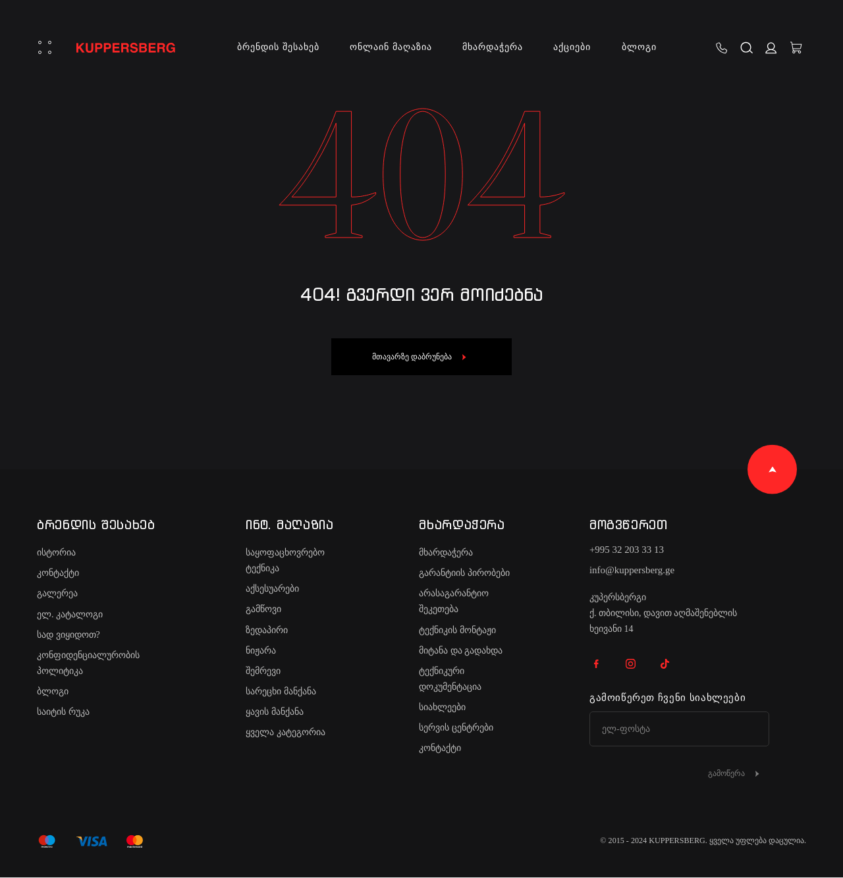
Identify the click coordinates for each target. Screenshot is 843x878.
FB (597, 663)
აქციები (572, 47)
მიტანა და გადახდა (461, 651)
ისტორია (56, 552)
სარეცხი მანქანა (281, 691)
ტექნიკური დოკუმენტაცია (450, 679)
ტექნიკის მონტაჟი (457, 630)
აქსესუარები (272, 589)
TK (665, 663)
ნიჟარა (261, 651)
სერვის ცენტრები (456, 728)
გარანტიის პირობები (464, 573)
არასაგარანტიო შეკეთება (454, 601)
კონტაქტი (58, 573)
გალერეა (57, 593)
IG (631, 663)
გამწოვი (263, 609)
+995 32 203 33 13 (626, 549)
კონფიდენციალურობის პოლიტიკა (88, 663)
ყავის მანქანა (275, 712)
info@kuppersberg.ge (631, 570)
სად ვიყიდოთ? (68, 635)
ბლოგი (639, 47)
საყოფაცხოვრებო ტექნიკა (285, 560)
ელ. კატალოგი (70, 614)
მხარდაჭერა (492, 47)
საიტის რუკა (63, 712)
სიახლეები (442, 707)
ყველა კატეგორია (285, 732)
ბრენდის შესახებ (278, 47)
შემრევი (263, 671)
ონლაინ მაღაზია (390, 47)
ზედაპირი (267, 630)
